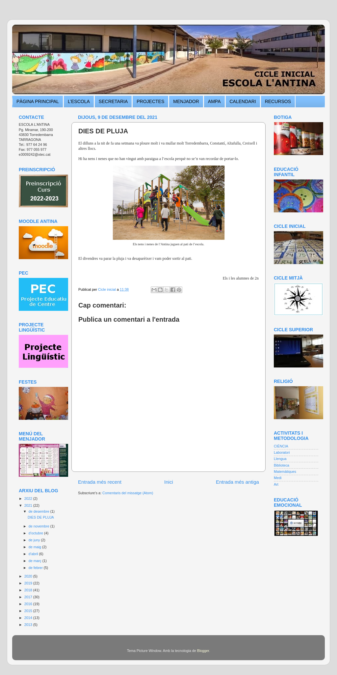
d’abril (34, 554)
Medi (277, 478)
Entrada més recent (99, 482)
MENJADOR (186, 101)
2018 (28, 590)
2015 (28, 611)
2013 (28, 625)
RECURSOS (278, 101)
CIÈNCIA (281, 446)
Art (276, 484)
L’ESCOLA (79, 101)
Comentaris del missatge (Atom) (127, 493)
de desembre (39, 511)
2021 (28, 505)
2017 (28, 597)
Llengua (280, 459)
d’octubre (36, 533)
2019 (28, 583)
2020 (28, 576)
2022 (28, 498)
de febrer (36, 568)
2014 (28, 618)
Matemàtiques (285, 471)
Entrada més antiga (237, 482)
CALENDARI (243, 101)
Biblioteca (281, 465)
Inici (168, 482)
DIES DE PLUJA (41, 517)
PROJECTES (150, 101)
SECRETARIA (113, 101)
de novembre (39, 526)
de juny (35, 540)
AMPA (214, 101)
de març (35, 561)
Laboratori (282, 452)
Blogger (203, 651)
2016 (28, 604)
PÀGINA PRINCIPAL (37, 101)
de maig (35, 547)
